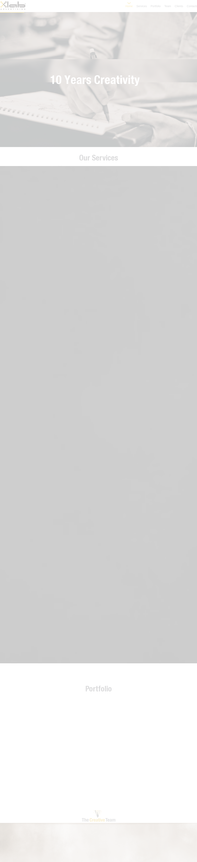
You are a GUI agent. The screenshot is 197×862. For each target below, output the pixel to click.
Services (141, 6)
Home (129, 6)
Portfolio (156, 6)
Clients (179, 6)
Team (167, 6)
